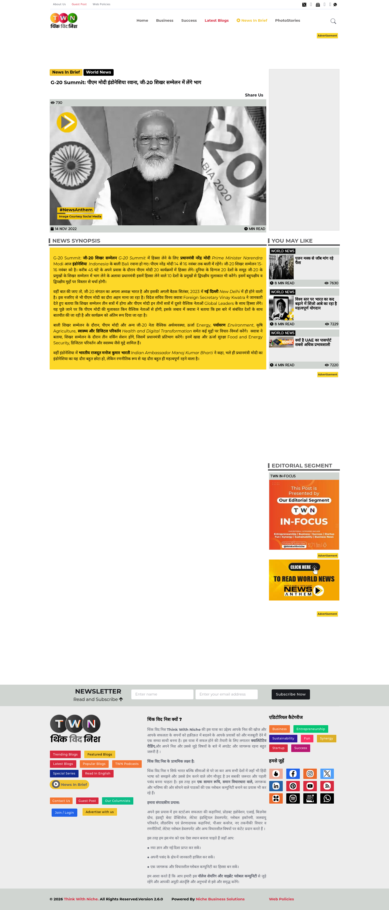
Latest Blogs (217, 20)
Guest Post (79, 4)
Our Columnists (117, 801)
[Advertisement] (194, 46)
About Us (59, 4)
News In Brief (66, 72)
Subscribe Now (291, 694)
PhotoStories (287, 20)
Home (142, 20)
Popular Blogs (94, 764)
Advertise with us (100, 812)
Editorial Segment (302, 465)
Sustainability (283, 738)
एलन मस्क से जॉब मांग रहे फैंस (314, 260)
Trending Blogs (65, 754)
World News (98, 72)
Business (164, 20)
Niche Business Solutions (220, 899)
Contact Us (61, 801)
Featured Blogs (99, 754)
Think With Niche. (81, 899)
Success (189, 20)
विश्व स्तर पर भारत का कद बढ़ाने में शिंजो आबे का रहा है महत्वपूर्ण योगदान (316, 303)
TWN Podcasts (127, 764)
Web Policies (101, 4)
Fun (307, 738)
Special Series (64, 773)
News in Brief (252, 20)
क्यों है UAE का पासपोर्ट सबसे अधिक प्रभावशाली (313, 342)
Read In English (97, 773)
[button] (333, 21)
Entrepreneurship (311, 729)
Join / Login (64, 812)
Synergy (326, 738)
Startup (278, 748)
